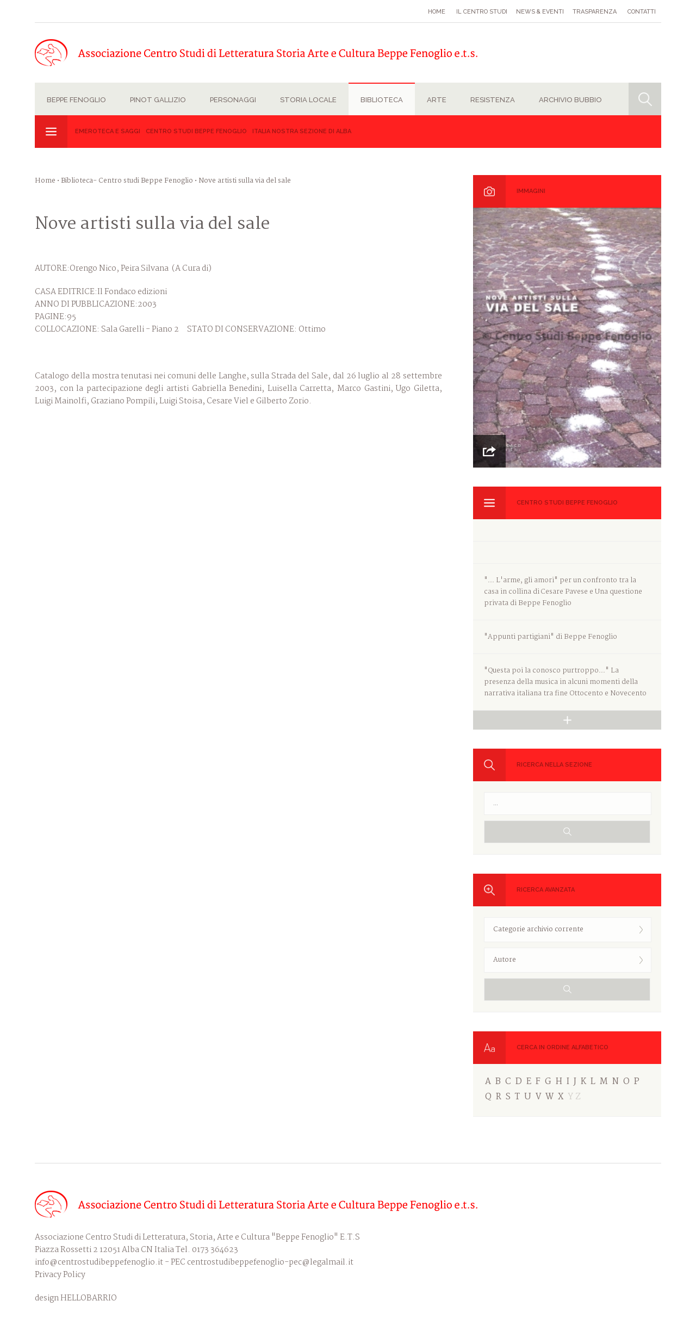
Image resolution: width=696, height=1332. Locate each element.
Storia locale (308, 100)
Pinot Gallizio (158, 100)
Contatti (641, 11)
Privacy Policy (60, 1274)
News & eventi (540, 11)
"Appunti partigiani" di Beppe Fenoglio (550, 637)
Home (436, 11)
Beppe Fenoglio (76, 100)
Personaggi (233, 100)
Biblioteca (382, 100)
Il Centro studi (481, 11)
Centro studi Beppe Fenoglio (196, 131)
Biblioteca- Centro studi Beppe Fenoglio (127, 180)
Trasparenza (595, 11)
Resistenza (492, 100)
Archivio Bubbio (570, 100)
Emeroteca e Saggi (107, 131)
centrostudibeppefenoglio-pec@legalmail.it (270, 1262)
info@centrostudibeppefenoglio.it (99, 1262)
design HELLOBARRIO (76, 1298)
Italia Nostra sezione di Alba (301, 131)
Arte (436, 100)
